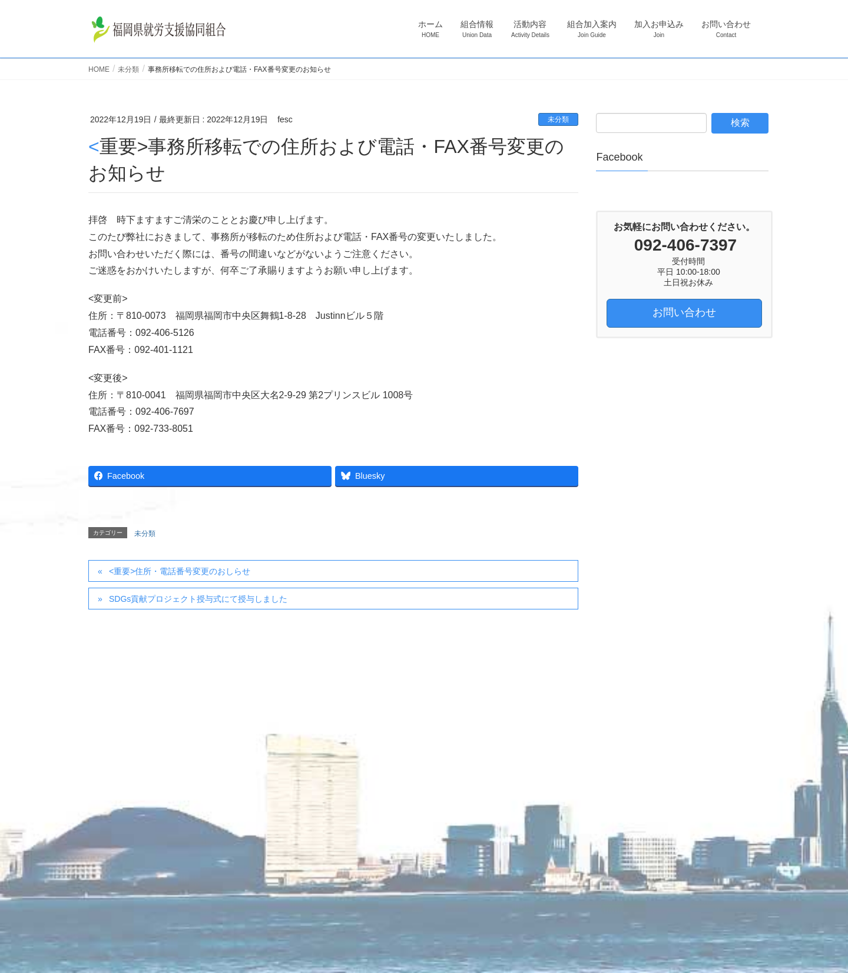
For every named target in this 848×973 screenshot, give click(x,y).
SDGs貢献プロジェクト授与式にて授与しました (198, 599)
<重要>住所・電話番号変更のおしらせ (179, 571)
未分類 (558, 119)
